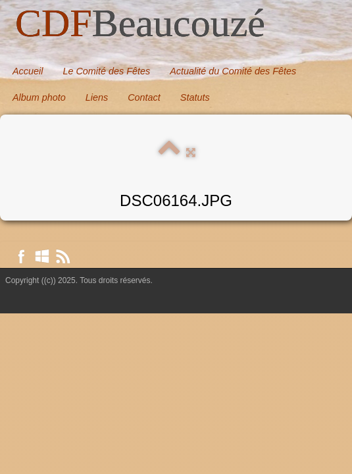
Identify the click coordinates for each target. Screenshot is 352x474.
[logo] (140, 24)
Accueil (28, 71)
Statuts (195, 97)
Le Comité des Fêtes (106, 71)
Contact (144, 97)
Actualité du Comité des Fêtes (233, 71)
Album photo (39, 97)
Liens (97, 97)
